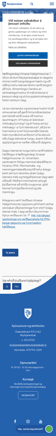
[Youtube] (41, 421)
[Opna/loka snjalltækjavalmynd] (52, 4)
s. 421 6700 (28, 339)
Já (7, 286)
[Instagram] (28, 421)
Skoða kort (28, 395)
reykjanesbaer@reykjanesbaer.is (28, 344)
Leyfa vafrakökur (28, 55)
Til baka (10, 252)
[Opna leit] (31, 3)
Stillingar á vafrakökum (28, 63)
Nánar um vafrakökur (17, 47)
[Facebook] (15, 421)
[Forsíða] (12, 4)
